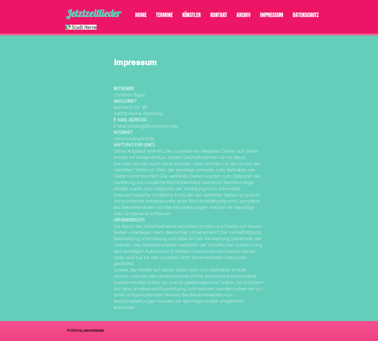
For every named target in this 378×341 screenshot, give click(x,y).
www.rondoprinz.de (134, 138)
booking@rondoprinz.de (152, 126)
